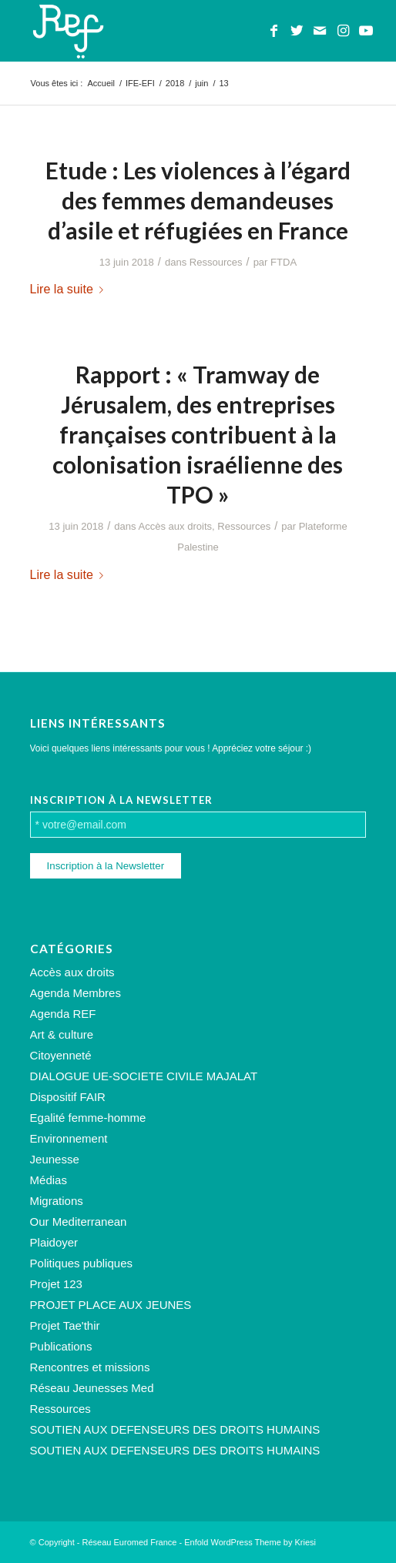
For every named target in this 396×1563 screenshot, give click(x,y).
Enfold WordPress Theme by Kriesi (250, 1542)
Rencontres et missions (90, 1367)
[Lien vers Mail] (319, 30)
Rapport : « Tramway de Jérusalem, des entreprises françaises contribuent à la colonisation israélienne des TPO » (197, 434)
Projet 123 (56, 1283)
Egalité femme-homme (88, 1117)
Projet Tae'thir (65, 1325)
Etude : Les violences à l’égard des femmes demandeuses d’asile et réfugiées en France (198, 200)
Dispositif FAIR (68, 1096)
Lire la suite (69, 289)
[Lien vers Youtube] (366, 30)
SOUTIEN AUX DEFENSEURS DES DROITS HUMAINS (175, 1429)
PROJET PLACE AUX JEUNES (111, 1304)
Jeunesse (54, 1159)
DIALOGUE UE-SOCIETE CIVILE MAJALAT (144, 1076)
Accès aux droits (176, 526)
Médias (48, 1179)
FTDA (283, 262)
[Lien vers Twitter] (296, 30)
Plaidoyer (54, 1242)
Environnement (69, 1138)
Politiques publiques (81, 1263)
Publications (61, 1346)
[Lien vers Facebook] (273, 30)
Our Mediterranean (78, 1221)
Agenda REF (63, 1013)
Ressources (216, 262)
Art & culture (62, 1034)
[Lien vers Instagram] (342, 30)
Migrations (56, 1200)
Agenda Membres (75, 992)
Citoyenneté (61, 1055)
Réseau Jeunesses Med (92, 1387)
